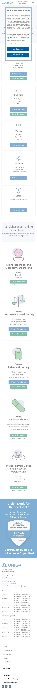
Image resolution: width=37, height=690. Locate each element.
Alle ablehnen (18, 54)
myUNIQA (6, 668)
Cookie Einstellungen (10, 682)
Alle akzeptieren (18, 49)
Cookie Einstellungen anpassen (18, 43)
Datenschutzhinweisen (17, 35)
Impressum (6, 675)
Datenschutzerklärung (10, 679)
